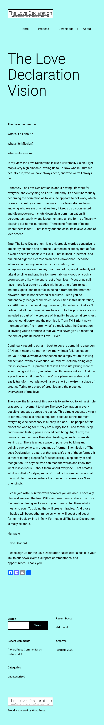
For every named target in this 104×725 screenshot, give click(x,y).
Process (43, 29)
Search (12, 618)
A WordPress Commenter (23, 649)
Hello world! (63, 627)
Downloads (65, 29)
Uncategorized (16, 676)
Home (24, 29)
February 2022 (64, 649)
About (87, 29)
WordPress (38, 710)
